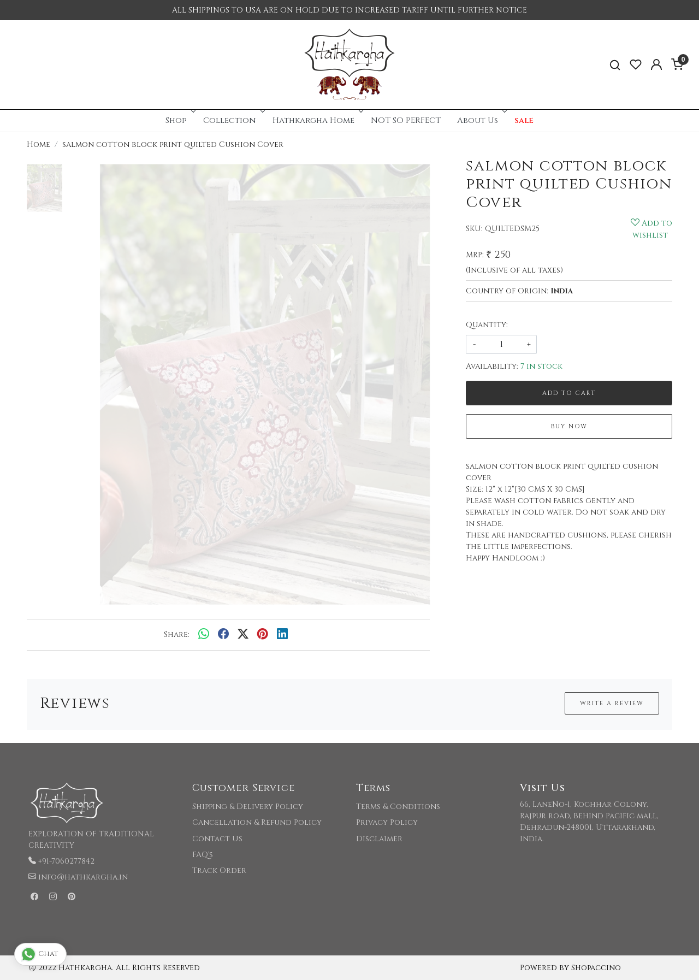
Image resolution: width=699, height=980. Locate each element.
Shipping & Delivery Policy (247, 806)
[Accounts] (656, 64)
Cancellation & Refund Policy (257, 822)
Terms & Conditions (398, 806)
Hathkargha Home (317, 120)
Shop (179, 120)
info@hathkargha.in (83, 877)
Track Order (219, 870)
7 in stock (541, 366)
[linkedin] (282, 634)
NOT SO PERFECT (406, 120)
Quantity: (487, 325)
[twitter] (243, 634)
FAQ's (202, 854)
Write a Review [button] (612, 703)
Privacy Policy (387, 822)
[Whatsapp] (204, 634)
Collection (233, 120)
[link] (615, 64)
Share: (176, 634)
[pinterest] (263, 634)
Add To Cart (569, 393)
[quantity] (501, 344)
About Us (481, 120)
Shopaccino (596, 968)
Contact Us (217, 839)
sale (524, 120)
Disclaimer (379, 839)
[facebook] (223, 634)
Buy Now (569, 426)
